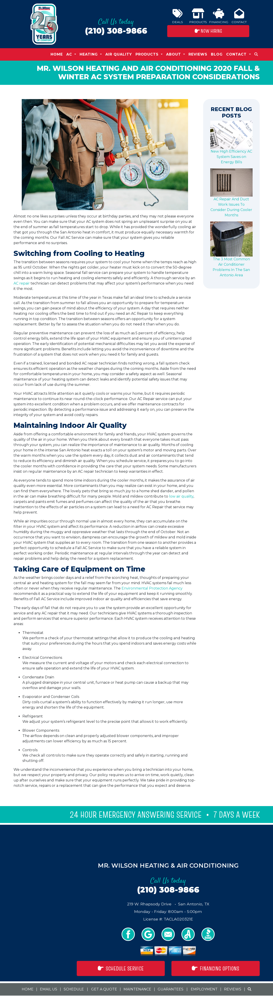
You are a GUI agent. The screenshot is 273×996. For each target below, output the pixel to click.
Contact (239, 16)
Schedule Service (121, 968)
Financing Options (215, 968)
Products (198, 16)
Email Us (48, 989)
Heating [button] (89, 54)
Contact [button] (237, 54)
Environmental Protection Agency (152, 588)
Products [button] (148, 54)
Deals (177, 16)
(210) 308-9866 (116, 31)
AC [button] (69, 54)
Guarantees (170, 989)
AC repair (22, 283)
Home (57, 54)
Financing (218, 16)
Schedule (74, 989)
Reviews (198, 54)
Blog (217, 54)
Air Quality (118, 54)
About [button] (174, 54)
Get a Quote (104, 989)
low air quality (181, 496)
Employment (204, 989)
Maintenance (137, 989)
